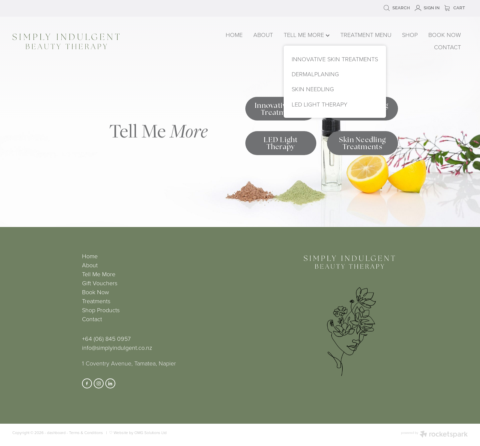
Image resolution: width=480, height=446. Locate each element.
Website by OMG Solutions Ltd (140, 432)
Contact (92, 319)
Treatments (96, 301)
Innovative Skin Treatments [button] (281, 109)
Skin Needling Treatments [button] (362, 143)
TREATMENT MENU (365, 35)
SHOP (410, 35)
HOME (234, 35)
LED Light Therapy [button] (281, 143)
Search (396, 7)
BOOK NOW (444, 35)
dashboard (56, 432)
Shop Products (101, 310)
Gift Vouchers (99, 283)
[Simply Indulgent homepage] (103, 41)
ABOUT (263, 35)
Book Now (95, 292)
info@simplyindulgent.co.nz (117, 347)
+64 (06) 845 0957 (106, 338)
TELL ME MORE (307, 35)
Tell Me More (98, 274)
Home (90, 256)
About (90, 265)
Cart (454, 7)
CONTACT (447, 47)
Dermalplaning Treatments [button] (362, 109)
